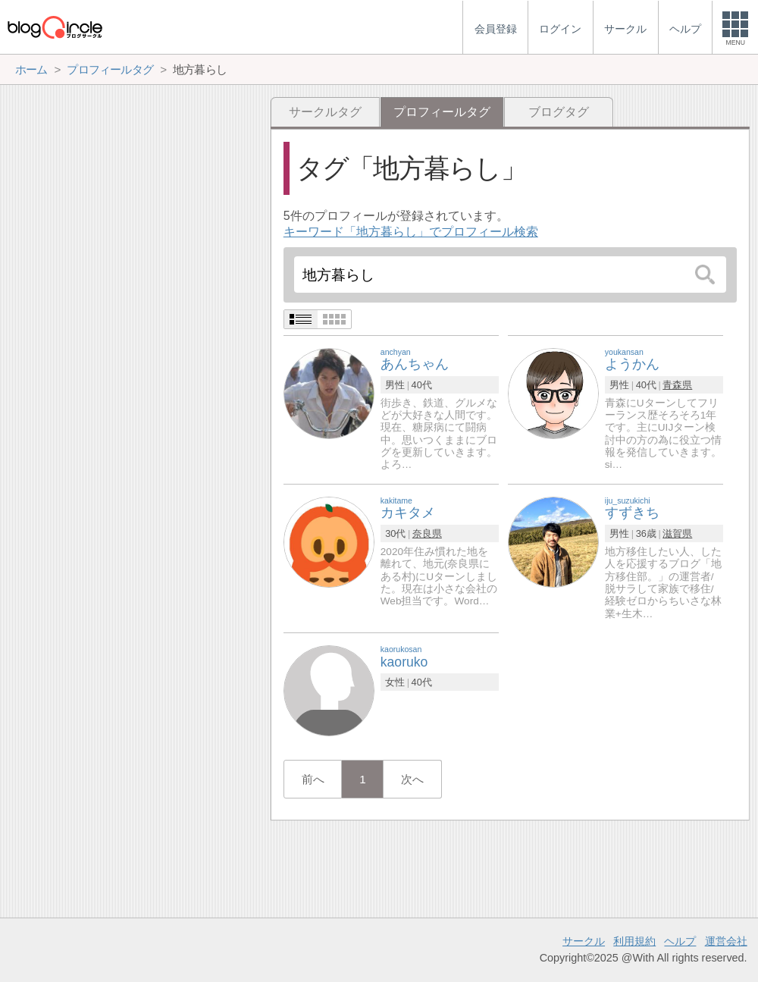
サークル (583, 941)
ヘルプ (680, 941)
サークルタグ (325, 111)
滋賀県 (677, 533)
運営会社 (726, 941)
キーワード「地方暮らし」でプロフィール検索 (410, 231)
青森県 (677, 385)
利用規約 (634, 941)
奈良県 (427, 533)
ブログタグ (558, 111)
